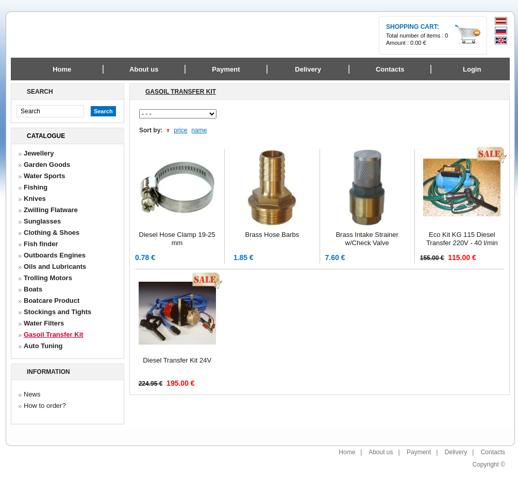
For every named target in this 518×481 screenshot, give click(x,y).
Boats (33, 289)
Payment (419, 452)
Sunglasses (42, 221)
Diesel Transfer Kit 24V (177, 360)
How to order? (45, 405)
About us (381, 452)
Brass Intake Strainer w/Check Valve (367, 239)
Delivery (456, 452)
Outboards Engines (55, 255)
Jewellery (39, 153)
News (32, 394)
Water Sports (44, 176)
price (180, 130)
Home (62, 69)
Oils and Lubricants (55, 266)
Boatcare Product (51, 300)
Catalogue (46, 136)
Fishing (35, 187)
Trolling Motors (48, 278)
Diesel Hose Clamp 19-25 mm (177, 239)
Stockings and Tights (57, 312)
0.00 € (418, 43)
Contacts (493, 452)
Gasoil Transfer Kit (53, 334)
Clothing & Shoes (51, 232)
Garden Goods (47, 164)
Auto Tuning (43, 346)
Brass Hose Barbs (272, 234)
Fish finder (41, 244)
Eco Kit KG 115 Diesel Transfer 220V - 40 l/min (462, 239)
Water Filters (44, 323)
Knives (35, 198)
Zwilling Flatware (51, 210)
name (199, 130)
